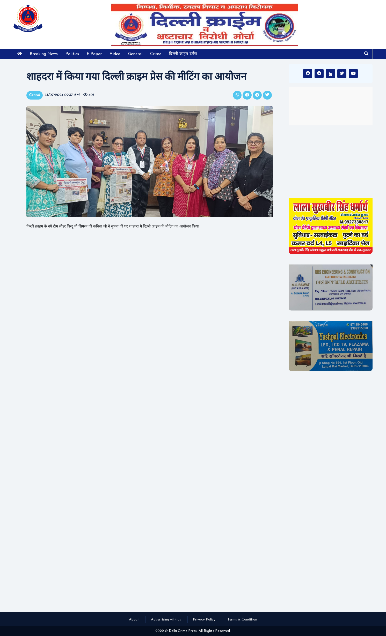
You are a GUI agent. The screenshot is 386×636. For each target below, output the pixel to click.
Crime (155, 54)
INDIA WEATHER (331, 106)
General (135, 54)
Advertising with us (166, 620)
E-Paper (94, 54)
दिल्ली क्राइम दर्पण (183, 54)
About (134, 620)
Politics (72, 54)
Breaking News (44, 54)
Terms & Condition (242, 620)
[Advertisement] (331, 161)
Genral (34, 95)
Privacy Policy (204, 620)
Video (115, 54)
